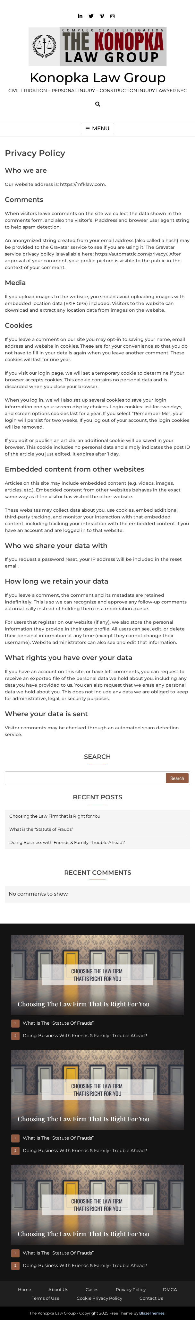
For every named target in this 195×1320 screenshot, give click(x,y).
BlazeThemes (152, 1313)
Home (24, 1289)
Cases (92, 1289)
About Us (58, 1289)
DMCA (170, 1289)
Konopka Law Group (98, 77)
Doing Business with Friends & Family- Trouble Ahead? (67, 842)
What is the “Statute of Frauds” (41, 829)
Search (97, 757)
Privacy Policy (131, 1289)
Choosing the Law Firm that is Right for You (54, 816)
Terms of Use (45, 1298)
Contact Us (151, 1298)
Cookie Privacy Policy (99, 1298)
